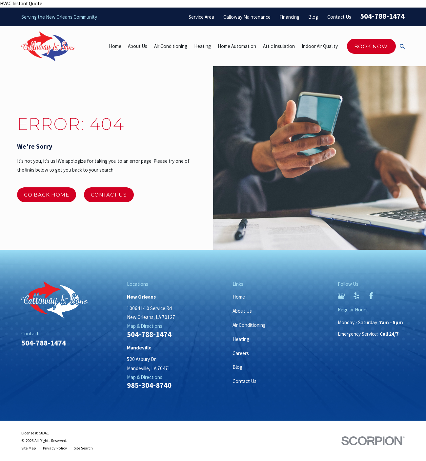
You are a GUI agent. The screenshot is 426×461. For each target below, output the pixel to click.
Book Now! (371, 46)
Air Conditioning (249, 325)
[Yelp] (356, 295)
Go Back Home (46, 195)
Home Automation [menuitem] (237, 46)
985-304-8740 (149, 385)
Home (239, 297)
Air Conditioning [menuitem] (170, 46)
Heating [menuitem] (202, 46)
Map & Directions (144, 326)
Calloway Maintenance (247, 17)
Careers (241, 353)
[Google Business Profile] (341, 295)
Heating (241, 339)
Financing (289, 17)
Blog (313, 17)
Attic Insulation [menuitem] (279, 46)
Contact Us (339, 17)
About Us (242, 311)
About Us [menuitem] (137, 46)
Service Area (201, 17)
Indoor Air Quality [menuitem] (320, 46)
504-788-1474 (382, 16)
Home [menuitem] (115, 46)
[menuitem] (28, 448)
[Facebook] (371, 295)
